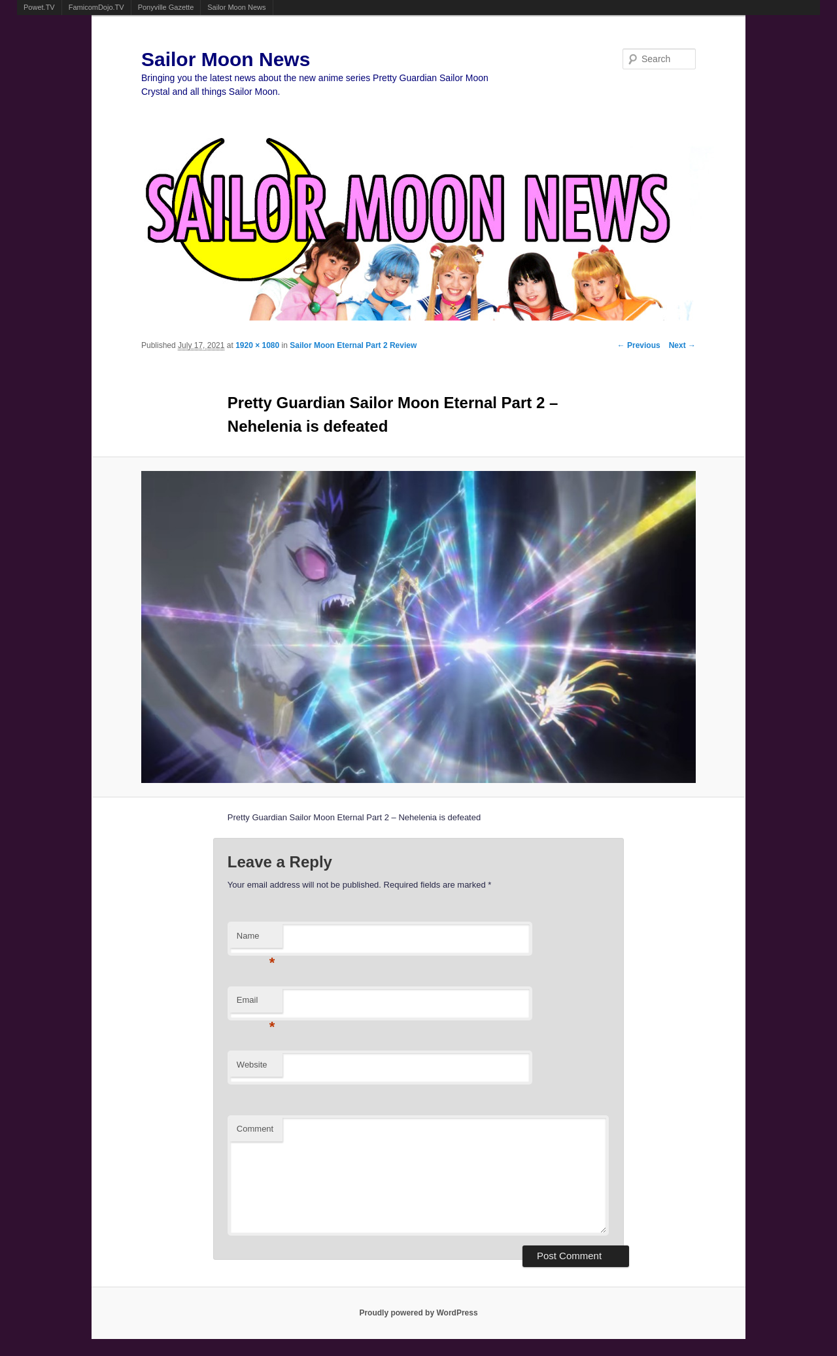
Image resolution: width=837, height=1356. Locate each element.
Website (252, 1064)
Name (256, 939)
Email (256, 1004)
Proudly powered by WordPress (418, 1312)
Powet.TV (39, 7)
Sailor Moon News (236, 7)
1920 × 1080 (257, 345)
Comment (255, 1129)
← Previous (638, 345)
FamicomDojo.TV (96, 7)
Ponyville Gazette (166, 7)
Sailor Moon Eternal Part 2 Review (353, 345)
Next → (682, 345)
